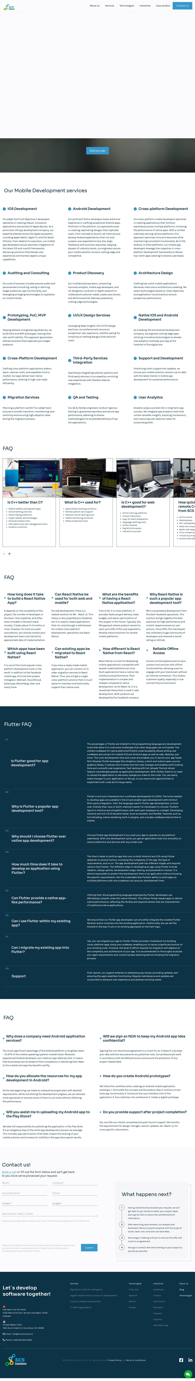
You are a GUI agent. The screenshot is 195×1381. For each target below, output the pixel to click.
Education (158, 1310)
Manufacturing (160, 1328)
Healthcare (158, 1292)
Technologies (127, 5)
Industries (145, 5)
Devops (132, 1310)
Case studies (163, 5)
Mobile (132, 1304)
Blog (181, 1292)
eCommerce (159, 1304)
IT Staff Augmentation (81, 1310)
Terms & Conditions (136, 1363)
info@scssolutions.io (22, 1336)
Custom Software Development (85, 1304)
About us (95, 5)
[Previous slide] (4, 556)
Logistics (157, 1322)
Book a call (9, 1175)
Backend (133, 1298)
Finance (157, 1298)
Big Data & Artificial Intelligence (86, 1292)
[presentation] (22, 1236)
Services (109, 5)
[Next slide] (9, 556)
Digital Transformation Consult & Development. (93, 1298)
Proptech (157, 1316)
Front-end (134, 1292)
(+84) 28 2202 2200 (22, 1342)
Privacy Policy (45, 1251)
